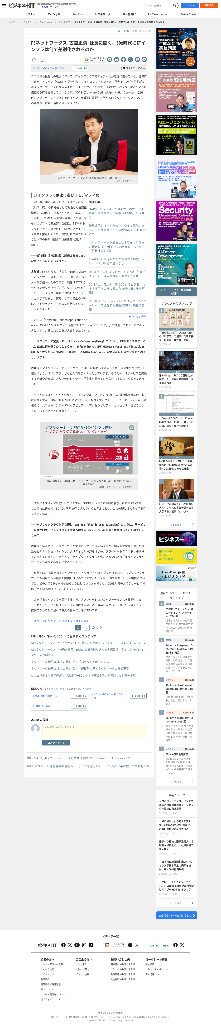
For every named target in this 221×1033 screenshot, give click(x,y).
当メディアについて (51, 999)
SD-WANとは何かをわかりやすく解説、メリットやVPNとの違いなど (117, 261)
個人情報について (154, 974)
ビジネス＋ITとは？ (49, 7)
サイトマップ (47, 974)
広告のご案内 (82, 969)
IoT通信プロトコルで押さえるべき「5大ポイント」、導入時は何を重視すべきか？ (117, 274)
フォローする (82, 68)
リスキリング (102, 14)
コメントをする (56, 742)
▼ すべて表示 (138, 316)
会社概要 (149, 964)
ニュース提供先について (53, 994)
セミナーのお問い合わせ (122, 969)
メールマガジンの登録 (52, 964)
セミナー (30, 14)
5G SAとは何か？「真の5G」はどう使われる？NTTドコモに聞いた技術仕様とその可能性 (117, 288)
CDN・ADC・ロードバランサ (51, 68)
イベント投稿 (82, 974)
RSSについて (47, 989)
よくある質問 (47, 969)
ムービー (78, 14)
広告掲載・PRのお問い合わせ (175, 915)
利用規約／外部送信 (51, 984)
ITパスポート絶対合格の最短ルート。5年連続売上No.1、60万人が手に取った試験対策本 (91, 766)
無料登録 (209, 5)
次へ (95, 627)
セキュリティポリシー (156, 969)
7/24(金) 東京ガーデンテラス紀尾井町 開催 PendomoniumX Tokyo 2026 (81, 758)
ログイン (189, 5)
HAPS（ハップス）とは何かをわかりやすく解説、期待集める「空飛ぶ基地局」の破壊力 (118, 213)
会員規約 (45, 979)
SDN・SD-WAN (43, 705)
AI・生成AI (129, 14)
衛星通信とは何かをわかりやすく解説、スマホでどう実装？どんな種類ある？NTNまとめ (117, 229)
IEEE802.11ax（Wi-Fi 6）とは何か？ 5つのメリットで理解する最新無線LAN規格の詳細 (118, 305)
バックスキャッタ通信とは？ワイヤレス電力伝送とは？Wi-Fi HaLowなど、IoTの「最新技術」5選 (117, 246)
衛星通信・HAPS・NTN (47, 696)
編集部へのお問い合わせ (122, 964)
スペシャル (53, 14)
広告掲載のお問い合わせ (122, 979)
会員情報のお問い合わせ (122, 974)
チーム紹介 (81, 964)
